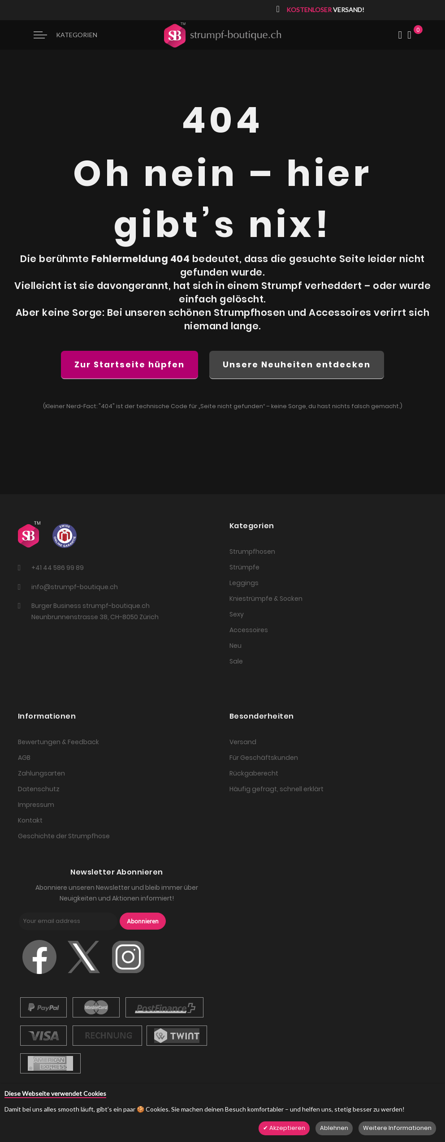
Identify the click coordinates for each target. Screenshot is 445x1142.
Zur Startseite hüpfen (129, 364)
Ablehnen (334, 1128)
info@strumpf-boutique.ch (74, 586)
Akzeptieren (286, 1128)
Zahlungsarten (41, 773)
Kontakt (30, 820)
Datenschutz (39, 788)
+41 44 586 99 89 (57, 567)
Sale (236, 661)
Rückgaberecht (253, 773)
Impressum (36, 804)
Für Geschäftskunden (263, 757)
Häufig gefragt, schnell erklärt (276, 788)
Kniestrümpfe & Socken (265, 598)
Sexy (236, 614)
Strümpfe (244, 567)
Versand (242, 741)
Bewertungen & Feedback (58, 741)
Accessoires (248, 629)
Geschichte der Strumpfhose (64, 836)
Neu (235, 645)
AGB (24, 757)
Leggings (244, 582)
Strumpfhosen (252, 551)
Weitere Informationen (397, 1128)
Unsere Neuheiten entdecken (297, 364)
